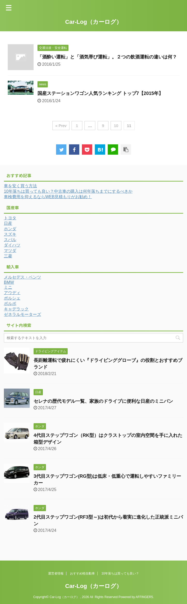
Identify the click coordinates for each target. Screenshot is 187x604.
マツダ (10, 250)
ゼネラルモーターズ (22, 314)
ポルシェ (12, 298)
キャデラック (16, 309)
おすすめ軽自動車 (82, 573)
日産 (8, 223)
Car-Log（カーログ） (93, 22)
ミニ (8, 287)
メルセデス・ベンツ (22, 277)
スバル (10, 239)
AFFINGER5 (144, 597)
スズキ (10, 234)
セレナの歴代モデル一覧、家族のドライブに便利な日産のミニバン (103, 401)
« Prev (60, 125)
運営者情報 (56, 573)
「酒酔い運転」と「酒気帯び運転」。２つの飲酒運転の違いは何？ (107, 56)
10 (116, 125)
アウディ (12, 292)
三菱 (8, 256)
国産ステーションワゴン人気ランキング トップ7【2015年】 (100, 93)
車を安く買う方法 (20, 186)
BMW (9, 282)
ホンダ (10, 229)
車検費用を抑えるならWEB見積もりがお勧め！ (48, 197)
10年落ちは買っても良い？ (120, 573)
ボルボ (10, 303)
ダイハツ (12, 245)
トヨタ (10, 218)
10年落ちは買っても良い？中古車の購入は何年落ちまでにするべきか (68, 191)
